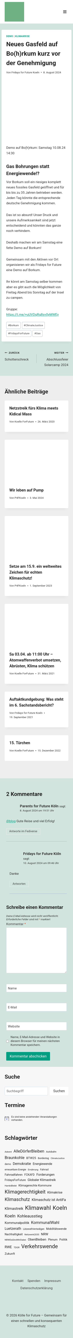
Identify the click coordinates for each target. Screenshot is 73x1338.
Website (14, 1026)
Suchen (59, 1091)
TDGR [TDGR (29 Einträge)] (16, 1247)
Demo (9, 36)
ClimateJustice (33, 325)
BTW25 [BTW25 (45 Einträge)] (31, 1158)
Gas (37, 333)
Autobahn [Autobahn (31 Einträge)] (51, 1151)
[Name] (36, 988)
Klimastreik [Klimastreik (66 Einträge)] (14, 1208)
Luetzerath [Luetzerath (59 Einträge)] (13, 1228)
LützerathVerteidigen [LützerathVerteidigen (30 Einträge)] (33, 1229)
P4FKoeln (20, 497)
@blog (11, 821)
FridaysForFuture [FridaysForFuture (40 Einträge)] (15, 1180)
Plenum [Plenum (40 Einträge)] (53, 1239)
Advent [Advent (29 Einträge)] (8, 1151)
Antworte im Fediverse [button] (23, 831)
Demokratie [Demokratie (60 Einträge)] (22, 1164)
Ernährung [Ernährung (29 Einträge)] (33, 1169)
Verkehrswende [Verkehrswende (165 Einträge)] (39, 1246)
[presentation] (36, 461)
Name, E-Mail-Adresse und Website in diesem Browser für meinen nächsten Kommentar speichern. (35, 1041)
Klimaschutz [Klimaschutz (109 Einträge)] (17, 1199)
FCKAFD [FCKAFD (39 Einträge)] (29, 1174)
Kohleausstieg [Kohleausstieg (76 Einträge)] (29, 1216)
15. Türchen (19, 742)
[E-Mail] (36, 1007)
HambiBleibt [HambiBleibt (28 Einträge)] (11, 1185)
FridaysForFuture (18, 333)
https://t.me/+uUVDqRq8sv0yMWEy (32, 314)
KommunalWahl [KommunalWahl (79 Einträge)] (45, 1222)
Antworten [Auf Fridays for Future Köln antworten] (19, 884)
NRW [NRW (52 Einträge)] (44, 1234)
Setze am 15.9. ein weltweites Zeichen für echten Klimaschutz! (35, 572)
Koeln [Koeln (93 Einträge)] (10, 1215)
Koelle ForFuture (24, 421)
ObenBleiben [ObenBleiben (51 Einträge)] (37, 1239)
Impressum (52, 1281)
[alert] (36, 1118)
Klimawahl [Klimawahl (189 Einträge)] (38, 1207)
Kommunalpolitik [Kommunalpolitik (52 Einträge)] (17, 1223)
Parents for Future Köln (39, 806)
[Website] (36, 1026)
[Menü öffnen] (64, 12)
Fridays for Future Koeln (25, 72)
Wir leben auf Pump (26, 490)
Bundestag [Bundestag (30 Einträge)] (43, 1158)
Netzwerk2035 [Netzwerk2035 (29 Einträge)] (32, 1234)
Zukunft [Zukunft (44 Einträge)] (10, 1253)
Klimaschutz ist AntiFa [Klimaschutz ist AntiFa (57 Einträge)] (49, 1200)
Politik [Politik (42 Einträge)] (63, 1239)
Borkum (13, 325)
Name (12, 988)
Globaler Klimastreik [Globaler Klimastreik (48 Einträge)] (42, 1180)
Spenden (33, 1281)
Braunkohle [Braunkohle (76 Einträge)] (15, 1157)
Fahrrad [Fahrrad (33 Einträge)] (44, 1169)
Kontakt (18, 1281)
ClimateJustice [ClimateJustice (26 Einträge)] (57, 1158)
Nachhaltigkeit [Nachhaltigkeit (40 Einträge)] (14, 1234)
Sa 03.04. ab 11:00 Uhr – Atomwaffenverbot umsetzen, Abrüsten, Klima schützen (35, 660)
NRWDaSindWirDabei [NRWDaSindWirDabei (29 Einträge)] (15, 1239)
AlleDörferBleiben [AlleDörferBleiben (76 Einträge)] (29, 1151)
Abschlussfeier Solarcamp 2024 (54, 358)
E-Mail (12, 1007)
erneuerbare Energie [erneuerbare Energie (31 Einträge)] (15, 1169)
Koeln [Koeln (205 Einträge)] (60, 1207)
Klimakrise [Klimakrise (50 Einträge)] (54, 1192)
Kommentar (16, 924)
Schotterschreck (19, 356)
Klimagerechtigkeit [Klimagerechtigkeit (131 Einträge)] (25, 1192)
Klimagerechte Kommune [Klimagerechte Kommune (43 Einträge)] (35, 1185)
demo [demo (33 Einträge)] (8, 1164)
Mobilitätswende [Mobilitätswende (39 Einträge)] (56, 1228)
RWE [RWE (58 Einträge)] (8, 1247)
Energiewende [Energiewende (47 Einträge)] (42, 1164)
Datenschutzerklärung (36, 1288)
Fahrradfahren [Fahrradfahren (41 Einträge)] (14, 1174)
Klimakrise (22, 36)
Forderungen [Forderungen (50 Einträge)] (45, 1174)
